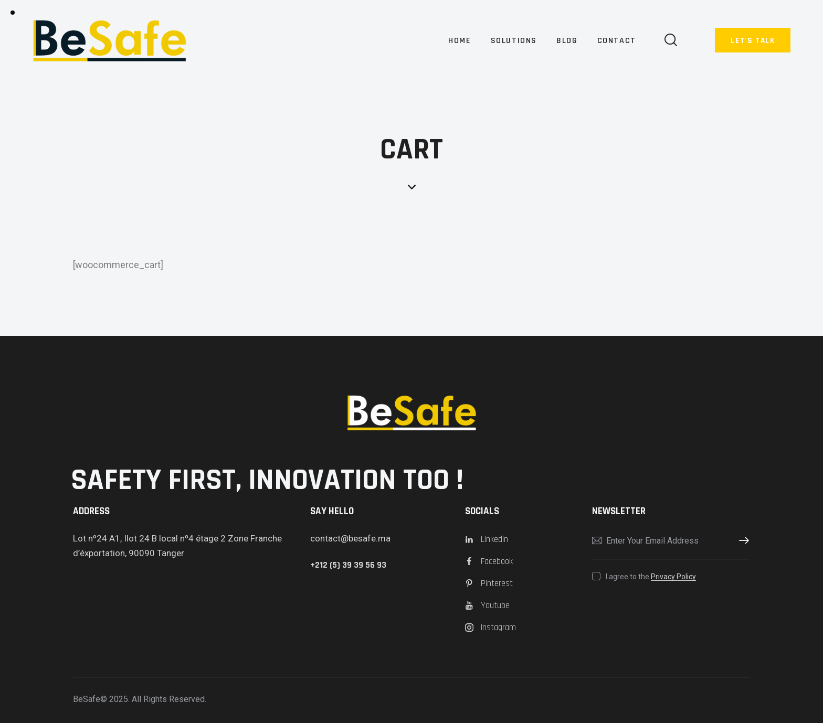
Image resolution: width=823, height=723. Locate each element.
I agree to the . (652, 576)
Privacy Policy (673, 577)
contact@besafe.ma (350, 538)
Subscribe (742, 541)
